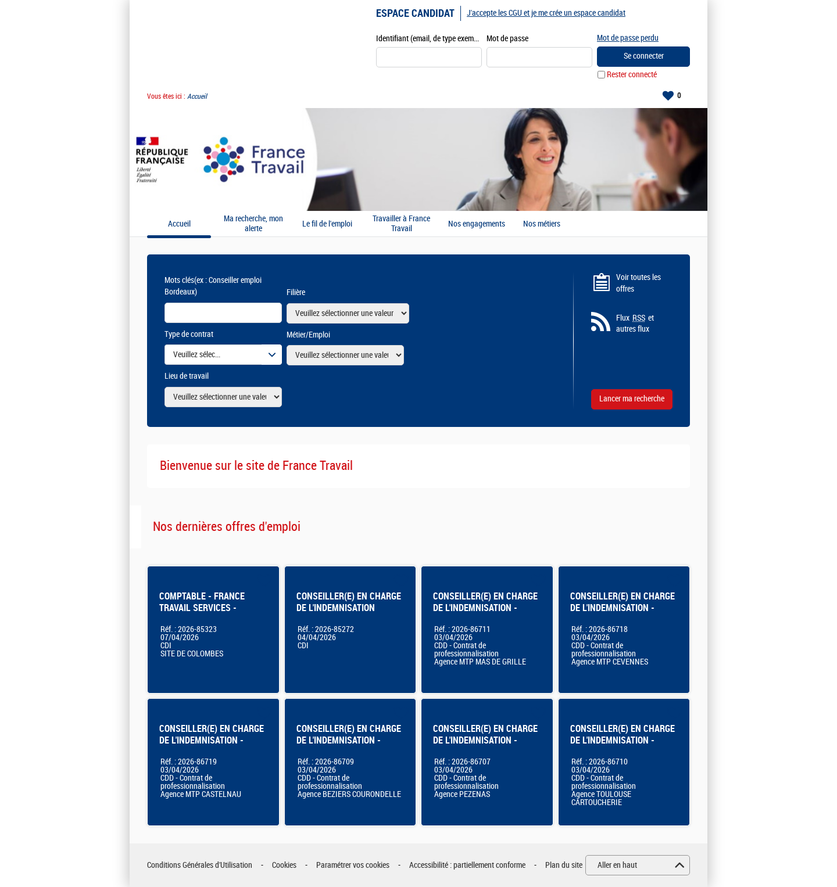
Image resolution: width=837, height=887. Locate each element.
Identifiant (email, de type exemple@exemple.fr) (429, 39)
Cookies (284, 865)
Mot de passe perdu (628, 38)
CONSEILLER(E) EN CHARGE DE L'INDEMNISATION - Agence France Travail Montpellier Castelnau (211, 746)
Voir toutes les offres (638, 283)
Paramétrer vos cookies (352, 865)
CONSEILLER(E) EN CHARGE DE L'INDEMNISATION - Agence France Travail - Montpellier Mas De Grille (485, 614)
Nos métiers (541, 224)
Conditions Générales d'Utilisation (199, 865)
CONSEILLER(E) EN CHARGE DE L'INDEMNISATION (348, 602)
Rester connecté (632, 75)
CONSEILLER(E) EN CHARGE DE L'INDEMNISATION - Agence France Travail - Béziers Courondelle (348, 746)
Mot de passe (507, 39)
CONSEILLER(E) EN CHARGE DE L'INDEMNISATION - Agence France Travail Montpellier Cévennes (622, 614)
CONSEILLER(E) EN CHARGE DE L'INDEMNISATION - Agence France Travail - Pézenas (485, 746)
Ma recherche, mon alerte (253, 224)
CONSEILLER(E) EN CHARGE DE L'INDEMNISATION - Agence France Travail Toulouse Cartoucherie (622, 746)
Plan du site (563, 865)
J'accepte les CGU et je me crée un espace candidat (546, 13)
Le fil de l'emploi (327, 224)
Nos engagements (476, 224)
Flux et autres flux (635, 324)
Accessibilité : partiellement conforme (467, 865)
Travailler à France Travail (401, 224)
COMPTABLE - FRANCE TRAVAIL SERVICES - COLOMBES (202, 608)
